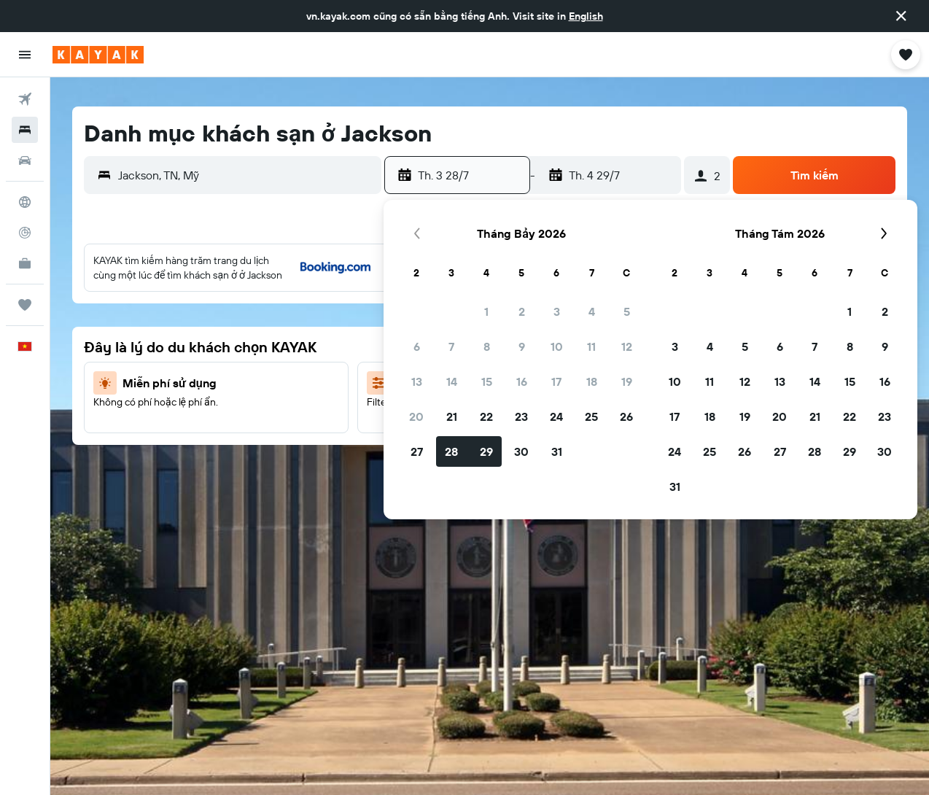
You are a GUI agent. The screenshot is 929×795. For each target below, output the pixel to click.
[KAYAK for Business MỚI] (25, 263)
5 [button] (626, 311)
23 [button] (521, 416)
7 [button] (451, 346)
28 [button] (451, 451)
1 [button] (486, 311)
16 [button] (521, 381)
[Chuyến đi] (25, 304)
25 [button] (591, 416)
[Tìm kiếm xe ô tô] (25, 160)
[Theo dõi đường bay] (25, 232)
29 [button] (486, 451)
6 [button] (416, 346)
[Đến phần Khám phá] (25, 202)
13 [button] (416, 381)
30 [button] (521, 451)
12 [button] (626, 346)
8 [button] (486, 346)
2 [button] (521, 311)
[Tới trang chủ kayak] (98, 54)
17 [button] (556, 381)
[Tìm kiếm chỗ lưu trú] (25, 129)
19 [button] (626, 381)
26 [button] (626, 416)
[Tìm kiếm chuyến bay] (25, 99)
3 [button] (556, 311)
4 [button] (591, 311)
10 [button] (557, 346)
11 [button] (591, 346)
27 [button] (417, 451)
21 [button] (451, 416)
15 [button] (486, 381)
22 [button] (486, 416)
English (586, 16)
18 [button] (591, 381)
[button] (901, 16)
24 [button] (556, 416)
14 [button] (451, 381)
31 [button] (556, 451)
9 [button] (521, 346)
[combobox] (246, 175)
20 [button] (416, 416)
